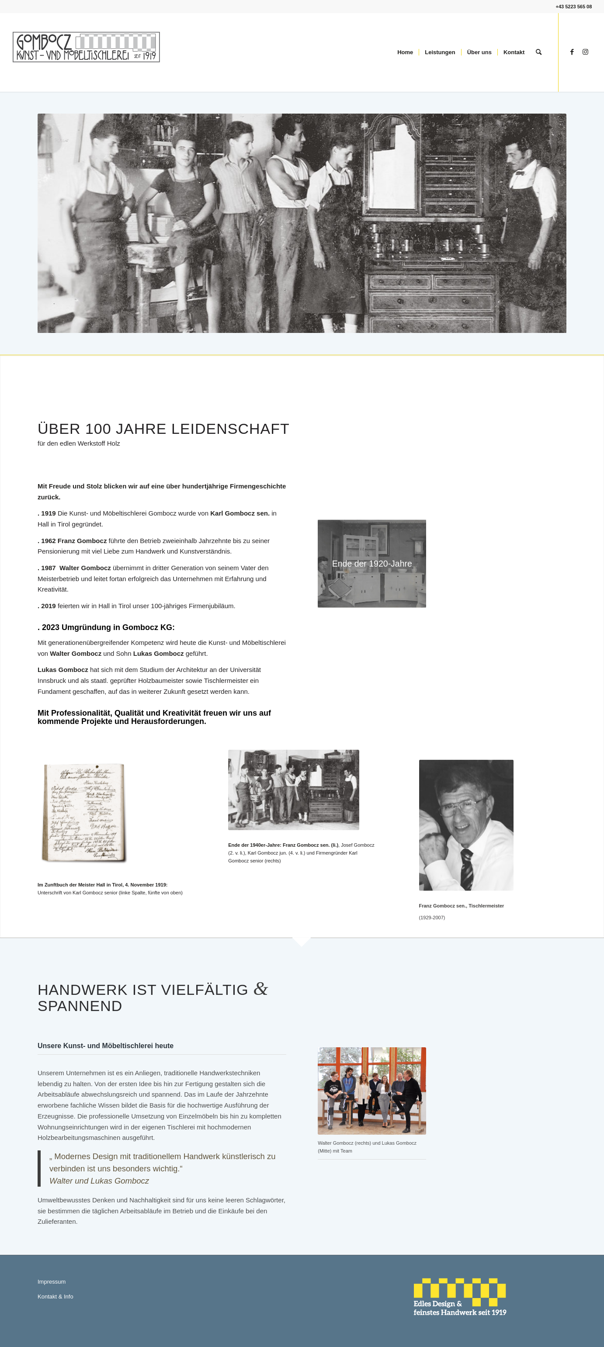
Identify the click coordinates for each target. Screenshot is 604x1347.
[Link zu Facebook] (572, 52)
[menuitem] (405, 52)
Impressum (52, 1281)
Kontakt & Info (55, 1296)
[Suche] (538, 52)
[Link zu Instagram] (585, 52)
